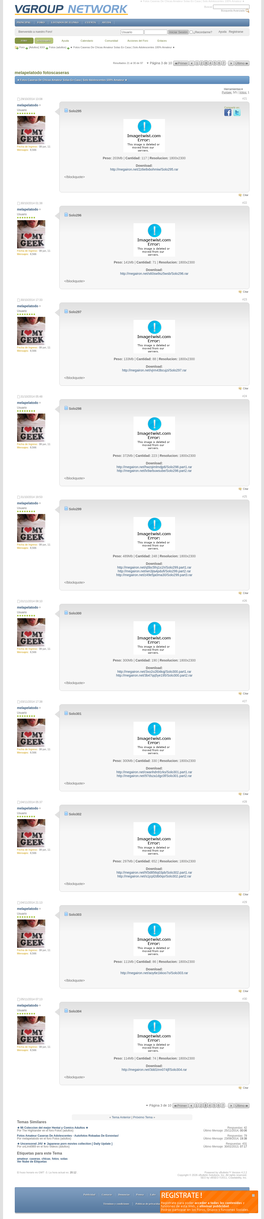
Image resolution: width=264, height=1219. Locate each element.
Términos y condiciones (116, 1203)
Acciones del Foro (137, 40)
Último (241, 63)
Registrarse (236, 31)
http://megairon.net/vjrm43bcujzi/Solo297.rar (154, 370)
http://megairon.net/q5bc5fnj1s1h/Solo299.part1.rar (154, 567)
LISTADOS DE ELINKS (65, 22)
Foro (22, 47)
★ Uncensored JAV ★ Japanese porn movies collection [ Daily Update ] (65, 1143)
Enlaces (162, 40)
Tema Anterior (121, 1117)
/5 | (235, 92)
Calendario (87, 40)
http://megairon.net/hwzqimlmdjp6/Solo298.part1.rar (154, 467)
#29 (244, 902)
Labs (153, 1194)
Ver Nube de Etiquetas (32, 1161)
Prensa (140, 1194)
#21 (244, 98)
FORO (41, 22)
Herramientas (232, 89)
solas (64, 1158)
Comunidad (111, 40)
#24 (244, 396)
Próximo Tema (143, 1117)
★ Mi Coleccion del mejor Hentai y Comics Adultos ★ (52, 1127)
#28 (244, 801)
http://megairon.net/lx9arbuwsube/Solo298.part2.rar (154, 471)
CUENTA (90, 22)
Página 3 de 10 (161, 63)
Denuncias (124, 1194)
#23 (244, 299)
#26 (244, 600)
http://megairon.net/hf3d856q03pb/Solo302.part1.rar (154, 872)
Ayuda (222, 31)
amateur (22, 1158)
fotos (55, 1158)
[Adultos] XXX (37, 47)
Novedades (43, 41)
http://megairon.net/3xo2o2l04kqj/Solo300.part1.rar (154, 671)
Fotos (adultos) (57, 47)
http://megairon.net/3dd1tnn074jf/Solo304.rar (154, 1070)
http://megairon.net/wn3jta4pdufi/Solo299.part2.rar (154, 571)
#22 (244, 202)
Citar (245, 195)
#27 (244, 701)
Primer (180, 63)
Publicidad (89, 1194)
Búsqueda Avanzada (233, 10)
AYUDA (106, 22)
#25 (244, 496)
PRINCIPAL (24, 22)
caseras (35, 1158)
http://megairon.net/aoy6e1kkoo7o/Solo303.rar (154, 973)
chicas (46, 1158)
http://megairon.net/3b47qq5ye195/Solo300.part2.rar (154, 675)
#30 (244, 998)
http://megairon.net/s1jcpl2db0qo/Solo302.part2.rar (154, 876)
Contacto (107, 1194)
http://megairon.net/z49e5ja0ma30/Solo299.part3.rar (154, 575)
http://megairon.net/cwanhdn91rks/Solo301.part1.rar (154, 772)
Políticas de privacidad (148, 1203)
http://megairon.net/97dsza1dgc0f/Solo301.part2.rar (154, 776)
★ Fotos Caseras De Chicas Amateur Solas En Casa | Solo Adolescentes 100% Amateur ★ (72, 80)
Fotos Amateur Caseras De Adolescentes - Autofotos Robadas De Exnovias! (68, 1135)
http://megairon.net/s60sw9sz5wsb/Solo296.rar (154, 273)
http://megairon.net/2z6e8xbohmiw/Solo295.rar (144, 169)
